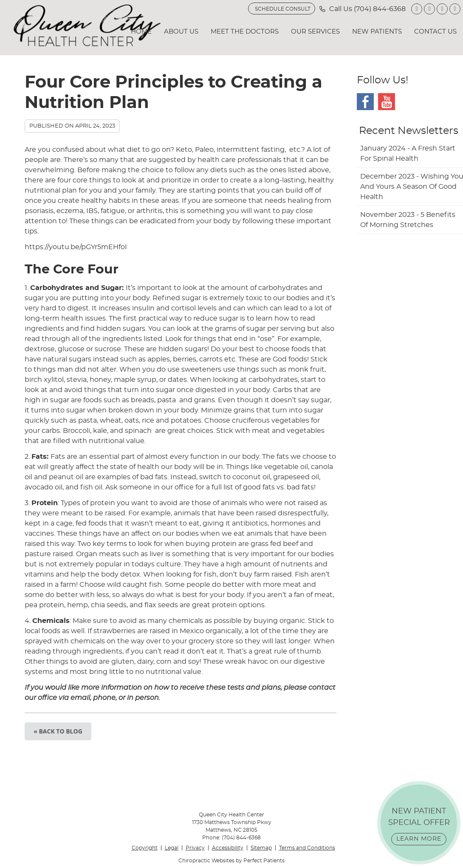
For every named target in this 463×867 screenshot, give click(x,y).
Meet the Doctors (245, 31)
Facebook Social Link (365, 101)
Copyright (145, 847)
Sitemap (261, 847)
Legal (171, 847)
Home (141, 31)
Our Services (315, 31)
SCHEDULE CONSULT (283, 8)
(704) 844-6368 (380, 9)
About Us (181, 31)
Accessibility (227, 847)
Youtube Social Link (386, 101)
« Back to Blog (58, 731)
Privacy (195, 847)
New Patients (377, 31)
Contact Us (435, 31)
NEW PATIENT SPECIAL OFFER (419, 826)
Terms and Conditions (307, 847)
